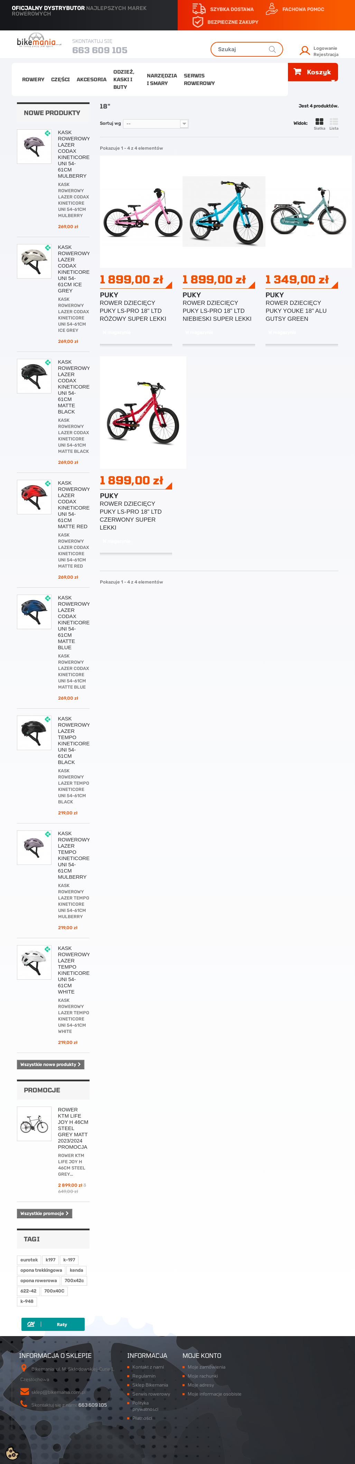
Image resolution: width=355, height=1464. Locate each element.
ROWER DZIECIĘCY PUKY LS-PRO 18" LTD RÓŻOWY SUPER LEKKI (133, 311)
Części (60, 79)
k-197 (69, 1259)
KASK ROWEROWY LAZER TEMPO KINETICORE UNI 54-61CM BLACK (74, 740)
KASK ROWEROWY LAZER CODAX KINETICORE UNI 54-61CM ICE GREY (74, 268)
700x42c (74, 1280)
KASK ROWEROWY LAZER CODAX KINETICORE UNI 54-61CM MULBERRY (74, 154)
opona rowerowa (38, 1280)
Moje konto (202, 1355)
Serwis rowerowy (199, 79)
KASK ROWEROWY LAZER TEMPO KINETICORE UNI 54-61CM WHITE (74, 970)
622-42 (28, 1291)
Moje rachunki (203, 1376)
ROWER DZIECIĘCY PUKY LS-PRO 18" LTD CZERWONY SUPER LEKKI (131, 516)
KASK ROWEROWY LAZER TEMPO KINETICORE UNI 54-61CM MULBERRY (74, 855)
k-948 (27, 1301)
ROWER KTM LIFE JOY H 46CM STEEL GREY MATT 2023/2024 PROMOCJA (73, 1128)
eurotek (29, 1259)
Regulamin (144, 1376)
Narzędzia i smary (162, 79)
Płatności (142, 1418)
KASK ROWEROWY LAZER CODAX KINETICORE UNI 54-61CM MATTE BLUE (74, 622)
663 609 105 (100, 50)
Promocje (42, 1090)
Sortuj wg (110, 123)
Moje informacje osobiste (215, 1394)
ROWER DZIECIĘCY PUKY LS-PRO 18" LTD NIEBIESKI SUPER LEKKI (217, 311)
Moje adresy (201, 1385)
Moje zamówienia (206, 1367)
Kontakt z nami (148, 1367)
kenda (76, 1270)
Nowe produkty (52, 112)
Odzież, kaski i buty (123, 79)
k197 (50, 1259)
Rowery (33, 79)
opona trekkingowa (41, 1270)
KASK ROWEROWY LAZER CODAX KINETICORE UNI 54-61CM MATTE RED (74, 504)
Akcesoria (91, 79)
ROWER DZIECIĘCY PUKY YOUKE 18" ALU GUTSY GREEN (295, 311)
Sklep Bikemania (150, 1385)
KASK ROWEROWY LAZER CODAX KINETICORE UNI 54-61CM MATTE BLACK (74, 386)
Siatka (319, 124)
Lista (333, 124)
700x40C (54, 1291)
